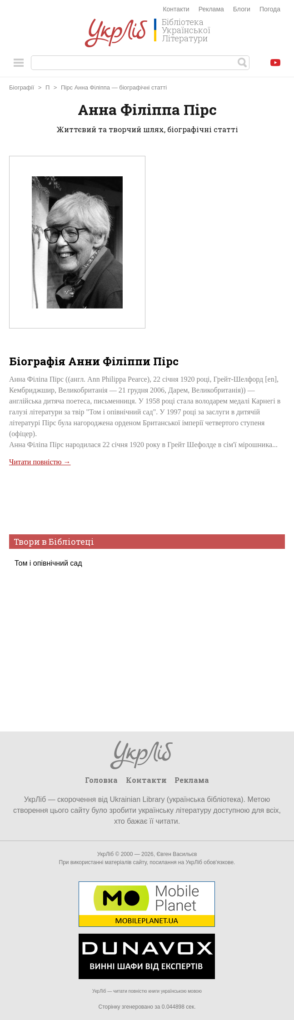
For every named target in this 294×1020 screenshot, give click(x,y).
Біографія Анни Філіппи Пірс (94, 361)
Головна (101, 780)
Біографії (21, 87)
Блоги (241, 9)
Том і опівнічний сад (48, 563)
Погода (269, 9)
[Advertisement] (145, 499)
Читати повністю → (40, 462)
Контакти (176, 9)
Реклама (211, 9)
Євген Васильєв (176, 854)
